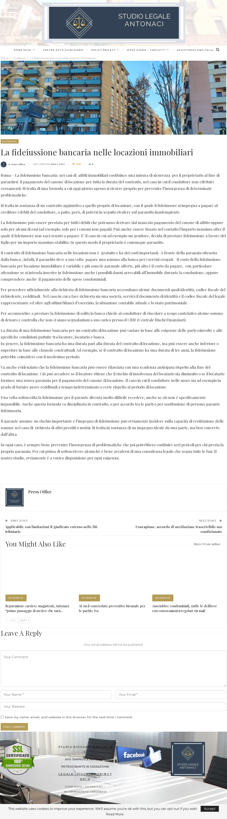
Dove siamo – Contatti (159, 50)
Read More (115, 814)
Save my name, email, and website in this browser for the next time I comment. (69, 717)
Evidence (9, 141)
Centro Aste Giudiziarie (74, 50)
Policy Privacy (115, 50)
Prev (11, 620)
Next (24, 620)
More (194, 50)
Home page (33, 50)
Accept (209, 809)
